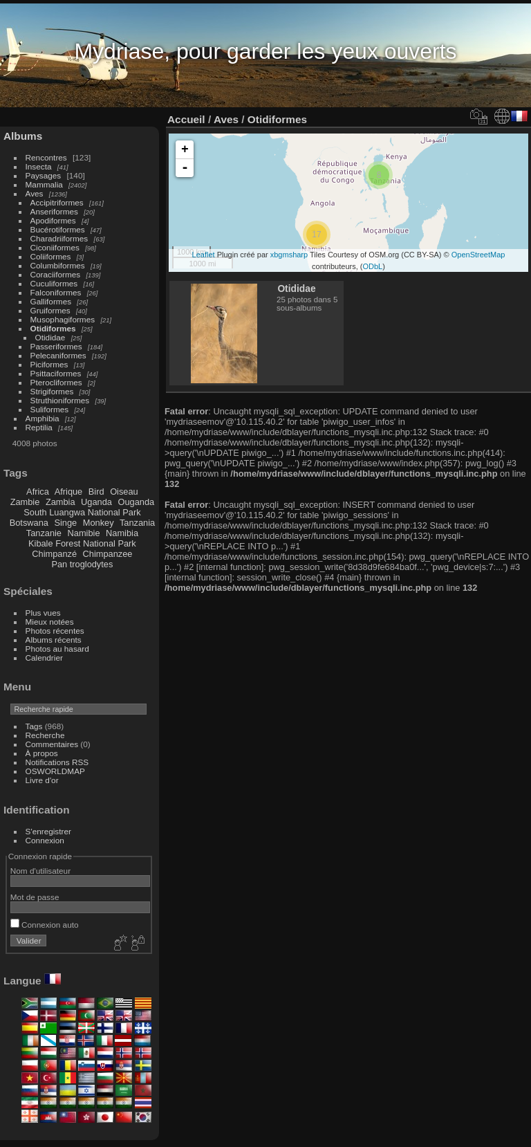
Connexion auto (44, 924)
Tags (34, 726)
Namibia (122, 533)
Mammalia (44, 184)
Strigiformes (52, 391)
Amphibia (42, 418)
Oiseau (124, 491)
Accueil (186, 119)
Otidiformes (53, 328)
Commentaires (52, 744)
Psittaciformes (56, 373)
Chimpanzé (54, 554)
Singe (65, 522)
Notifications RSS (57, 762)
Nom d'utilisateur (40, 870)
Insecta (39, 166)
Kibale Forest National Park (82, 543)
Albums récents (54, 639)
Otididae (50, 337)
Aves (35, 193)
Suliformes (49, 409)
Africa (37, 491)
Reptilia (39, 427)
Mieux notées (50, 621)
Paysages (44, 175)
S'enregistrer (48, 831)
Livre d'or (42, 780)
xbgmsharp (289, 254)
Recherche (45, 735)
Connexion (45, 840)
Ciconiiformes (55, 247)
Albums (22, 136)
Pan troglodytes (82, 564)
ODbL (372, 266)
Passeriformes (56, 346)
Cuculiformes (54, 283)
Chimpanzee (108, 554)
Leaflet (203, 254)
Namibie (84, 533)
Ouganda (136, 502)
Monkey (98, 522)
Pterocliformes (56, 382)
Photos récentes (55, 630)
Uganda (96, 502)
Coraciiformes (55, 274)
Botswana (29, 522)
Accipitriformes (57, 202)
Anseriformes (54, 211)
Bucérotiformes (57, 229)
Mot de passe (34, 896)
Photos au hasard (57, 648)
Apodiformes (53, 220)
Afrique (69, 491)
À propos (42, 753)
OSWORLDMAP (55, 771)
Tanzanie (44, 533)
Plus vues (43, 612)
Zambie (25, 502)
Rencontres (46, 157)
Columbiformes (57, 265)
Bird (96, 491)
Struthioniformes (60, 400)
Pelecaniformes (58, 355)
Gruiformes (50, 310)
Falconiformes (56, 292)
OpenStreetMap (478, 254)
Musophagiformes (62, 319)
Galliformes (52, 301)
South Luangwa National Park (82, 512)
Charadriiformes (59, 238)
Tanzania (137, 522)
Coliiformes (50, 256)
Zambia (60, 502)
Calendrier (44, 657)
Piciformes (49, 364)
